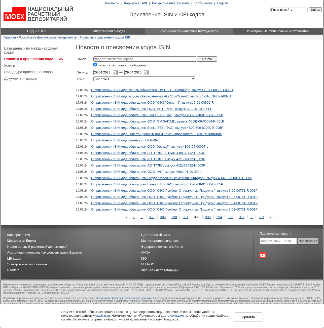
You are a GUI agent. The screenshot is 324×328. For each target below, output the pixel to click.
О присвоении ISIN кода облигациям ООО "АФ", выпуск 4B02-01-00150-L (146, 172)
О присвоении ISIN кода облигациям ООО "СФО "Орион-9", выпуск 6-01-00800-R (152, 102)
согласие (177, 315)
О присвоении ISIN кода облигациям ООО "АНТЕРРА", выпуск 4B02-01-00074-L (151, 109)
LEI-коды (14, 258)
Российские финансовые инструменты (48, 37)
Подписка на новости (276, 233)
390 (174, 217)
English (222, 3)
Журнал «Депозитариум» (160, 270)
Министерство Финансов (160, 240)
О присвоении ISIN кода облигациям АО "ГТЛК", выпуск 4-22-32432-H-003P (148, 165)
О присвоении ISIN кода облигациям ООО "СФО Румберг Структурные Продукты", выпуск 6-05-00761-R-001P (174, 197)
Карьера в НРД (135, 3)
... (141, 217)
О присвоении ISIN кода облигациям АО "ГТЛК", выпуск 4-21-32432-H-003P (148, 159)
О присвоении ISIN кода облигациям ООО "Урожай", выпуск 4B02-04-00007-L (149, 146)
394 (219, 217)
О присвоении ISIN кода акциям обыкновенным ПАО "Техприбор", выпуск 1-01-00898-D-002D (162, 90)
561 (261, 217)
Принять (248, 317)
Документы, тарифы (20, 78)
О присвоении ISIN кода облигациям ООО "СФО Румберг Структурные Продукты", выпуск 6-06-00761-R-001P (174, 190)
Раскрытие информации (170, 3)
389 (163, 217)
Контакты (112, 3)
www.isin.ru (101, 315)
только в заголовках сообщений (119, 65)
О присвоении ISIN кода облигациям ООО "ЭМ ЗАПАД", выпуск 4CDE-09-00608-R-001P (157, 121)
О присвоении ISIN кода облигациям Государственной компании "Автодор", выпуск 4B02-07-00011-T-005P (171, 178)
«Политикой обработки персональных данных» (124, 298)
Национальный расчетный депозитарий (37, 247)
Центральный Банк (155, 235)
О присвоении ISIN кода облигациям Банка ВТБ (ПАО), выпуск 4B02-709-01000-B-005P (157, 128)
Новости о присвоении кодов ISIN (105, 37)
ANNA (145, 252)
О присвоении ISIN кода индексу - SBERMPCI (126, 140)
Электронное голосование (27, 264)
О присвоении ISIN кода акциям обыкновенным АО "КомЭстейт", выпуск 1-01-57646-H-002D (161, 96)
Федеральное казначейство (162, 247)
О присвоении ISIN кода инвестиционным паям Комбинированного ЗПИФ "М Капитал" (156, 134)
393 (208, 217)
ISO (144, 258)
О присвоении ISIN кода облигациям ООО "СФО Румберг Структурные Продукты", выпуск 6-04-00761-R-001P (174, 203)
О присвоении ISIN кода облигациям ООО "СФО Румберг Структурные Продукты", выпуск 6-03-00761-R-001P (174, 209)
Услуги (9, 65)
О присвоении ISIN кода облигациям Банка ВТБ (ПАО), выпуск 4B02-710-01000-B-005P (157, 115)
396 (241, 217)
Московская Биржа (21, 240)
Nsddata (13, 270)
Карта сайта (203, 3)
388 (152, 217)
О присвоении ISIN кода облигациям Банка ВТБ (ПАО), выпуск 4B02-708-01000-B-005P (157, 184)
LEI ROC (147, 264)
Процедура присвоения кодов (28, 72)
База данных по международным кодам (31, 50)
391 (185, 217)
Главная (10, 37)
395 (230, 217)
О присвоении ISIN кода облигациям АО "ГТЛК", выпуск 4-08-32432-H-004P (148, 153)
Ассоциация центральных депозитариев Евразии (44, 252)
